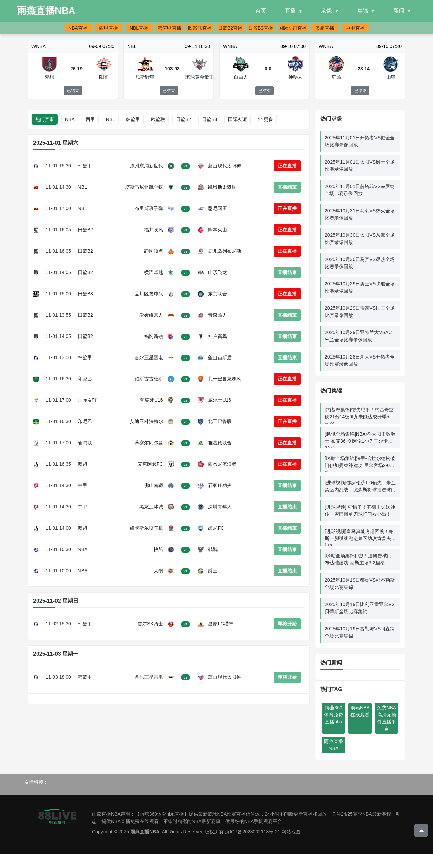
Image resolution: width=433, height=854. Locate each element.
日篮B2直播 (230, 28)
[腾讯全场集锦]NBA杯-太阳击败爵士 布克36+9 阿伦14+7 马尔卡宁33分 (360, 441)
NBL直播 (139, 28)
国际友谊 (237, 119)
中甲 (82, 485)
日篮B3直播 (260, 28)
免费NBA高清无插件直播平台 (386, 718)
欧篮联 (158, 119)
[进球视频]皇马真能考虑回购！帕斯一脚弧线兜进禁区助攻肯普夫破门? (360, 538)
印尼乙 (85, 379)
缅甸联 (85, 442)
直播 (290, 11)
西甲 (90, 119)
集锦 (362, 11)
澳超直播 (324, 28)
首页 (260, 11)
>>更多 (265, 119)
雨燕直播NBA (333, 745)
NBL (110, 119)
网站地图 (290, 831)
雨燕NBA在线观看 (360, 711)
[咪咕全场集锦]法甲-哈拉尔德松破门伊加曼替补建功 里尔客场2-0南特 (360, 465)
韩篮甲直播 (169, 28)
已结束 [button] (73, 90)
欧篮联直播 (200, 28)
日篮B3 (209, 119)
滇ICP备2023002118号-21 (252, 831)
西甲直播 (108, 28)
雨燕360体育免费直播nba (333, 714)
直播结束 (287, 187)
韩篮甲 (133, 119)
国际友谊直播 (292, 28)
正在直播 (287, 165)
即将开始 (287, 623)
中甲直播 (355, 28)
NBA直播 (78, 28)
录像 (326, 11)
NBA (70, 119)
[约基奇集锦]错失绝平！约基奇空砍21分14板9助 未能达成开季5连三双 (359, 416)
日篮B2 (183, 119)
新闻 (398, 11)
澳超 (82, 464)
